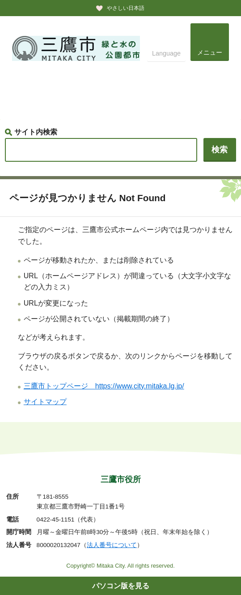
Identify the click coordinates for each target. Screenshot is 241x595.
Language (166, 53)
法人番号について (112, 545)
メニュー (209, 52)
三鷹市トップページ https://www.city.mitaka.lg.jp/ (104, 386)
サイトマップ (45, 401)
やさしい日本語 (125, 8)
